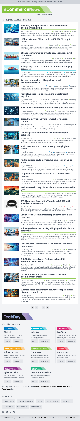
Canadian (52, 386)
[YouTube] (10, 412)
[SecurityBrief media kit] (18, 381)
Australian (43, 386)
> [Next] (47, 308)
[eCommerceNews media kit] (44, 361)
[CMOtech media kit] (71, 341)
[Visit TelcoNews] (34, 381)
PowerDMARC (70, 418)
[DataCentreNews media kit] (18, 361)
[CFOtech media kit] (18, 341)
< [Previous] (32, 308)
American (6, 389)
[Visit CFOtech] (7, 341)
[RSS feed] (14, 412)
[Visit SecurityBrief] (7, 381)
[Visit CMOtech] (61, 341)
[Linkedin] (3, 412)
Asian (36, 386)
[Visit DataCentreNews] (7, 361)
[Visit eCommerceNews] (34, 361)
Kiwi (68, 386)
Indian (59, 386)
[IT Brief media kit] (71, 361)
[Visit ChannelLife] (34, 341)
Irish (64, 386)
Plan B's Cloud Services (43, 418)
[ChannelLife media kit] (44, 341)
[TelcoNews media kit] (44, 381)
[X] (7, 412)
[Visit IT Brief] (61, 361)
